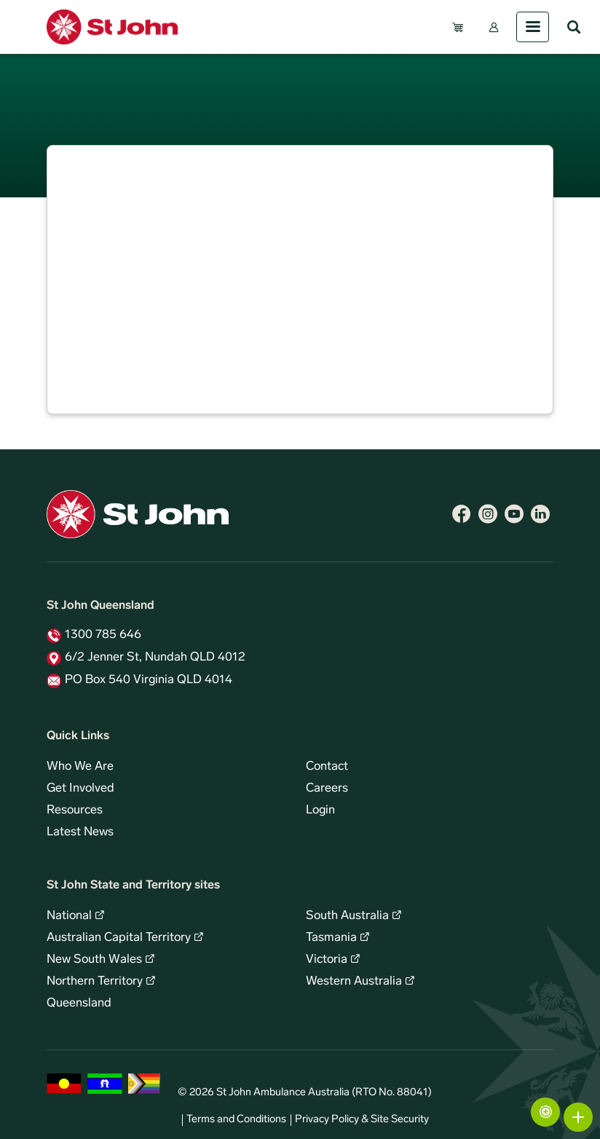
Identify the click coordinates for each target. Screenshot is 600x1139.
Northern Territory (95, 982)
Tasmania (331, 938)
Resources (75, 810)
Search (573, 27)
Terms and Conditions (236, 1119)
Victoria (326, 960)
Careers (327, 789)
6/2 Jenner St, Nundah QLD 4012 (155, 657)
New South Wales (94, 960)
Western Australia (354, 982)
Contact (327, 767)
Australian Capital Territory (119, 938)
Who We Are (80, 767)
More (578, 1117)
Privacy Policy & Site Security (362, 1119)
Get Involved (80, 789)
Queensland (79, 1003)
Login (320, 810)
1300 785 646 (103, 635)
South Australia (347, 916)
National (69, 916)
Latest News (80, 832)
